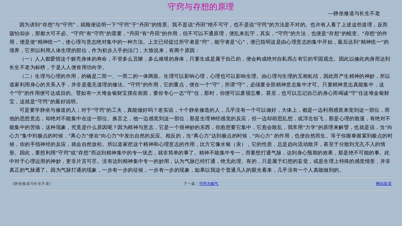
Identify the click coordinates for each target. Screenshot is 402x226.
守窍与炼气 (209, 183)
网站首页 (384, 183)
